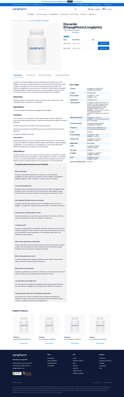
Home (14, 21)
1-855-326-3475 (24, 4)
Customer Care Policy (105, 360)
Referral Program (96, 4)
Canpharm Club (77, 371)
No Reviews (75, 32)
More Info (93, 14)
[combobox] (80, 43)
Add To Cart (103, 43)
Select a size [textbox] (76, 43)
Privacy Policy (96, 382)
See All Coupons (78, 1)
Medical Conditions (78, 373)
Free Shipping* (108, 4)
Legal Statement (107, 382)
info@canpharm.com (18, 368)
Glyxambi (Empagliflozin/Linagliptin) (39, 21)
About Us (75, 368)
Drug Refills (50, 366)
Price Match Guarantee (83, 4)
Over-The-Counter (41, 14)
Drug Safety (102, 366)
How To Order (74, 14)
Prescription (30, 14)
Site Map (101, 363)
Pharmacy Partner (78, 360)
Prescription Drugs (22, 21)
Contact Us (83, 14)
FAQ (100, 368)
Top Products (64, 14)
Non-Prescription (52, 360)
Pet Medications (53, 14)
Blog (74, 363)
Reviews (75, 366)
